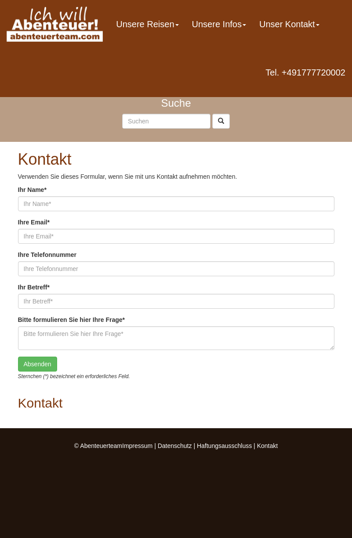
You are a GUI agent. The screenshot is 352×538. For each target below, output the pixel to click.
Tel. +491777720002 (305, 72)
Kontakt (267, 445)
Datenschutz (175, 445)
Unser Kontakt (289, 24)
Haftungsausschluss (224, 445)
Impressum (137, 445)
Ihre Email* (34, 222)
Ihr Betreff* (34, 287)
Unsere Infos (219, 24)
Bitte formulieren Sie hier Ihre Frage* (71, 319)
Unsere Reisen (147, 24)
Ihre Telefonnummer (47, 254)
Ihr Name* (32, 189)
